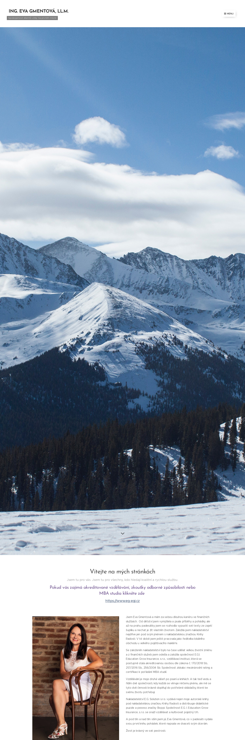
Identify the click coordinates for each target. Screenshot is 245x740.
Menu (229, 13)
